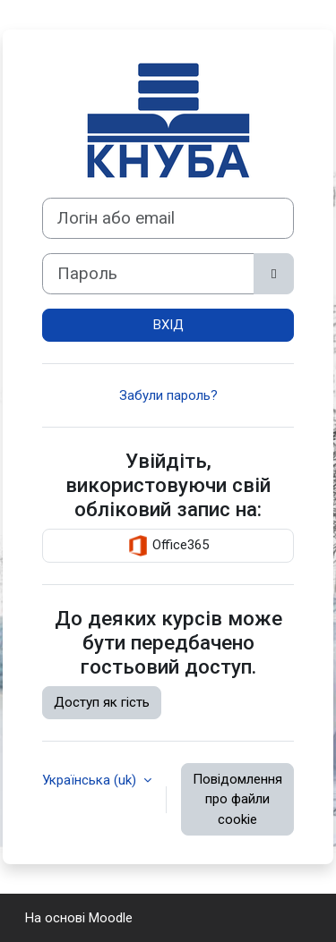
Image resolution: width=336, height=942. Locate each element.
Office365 (168, 545)
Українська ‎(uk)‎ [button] (91, 780)
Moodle (111, 918)
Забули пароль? (168, 395)
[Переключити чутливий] (274, 273)
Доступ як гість (102, 702)
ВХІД (168, 325)
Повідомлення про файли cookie (237, 799)
